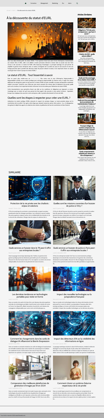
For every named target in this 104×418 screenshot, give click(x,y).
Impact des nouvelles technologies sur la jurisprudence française (74, 295)
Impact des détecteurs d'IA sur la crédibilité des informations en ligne (74, 340)
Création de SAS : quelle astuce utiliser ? (87, 55)
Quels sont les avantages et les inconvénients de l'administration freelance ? (87, 102)
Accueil (8, 10)
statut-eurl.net (35, 78)
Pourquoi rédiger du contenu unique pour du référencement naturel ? (87, 128)
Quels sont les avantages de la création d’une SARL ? (87, 79)
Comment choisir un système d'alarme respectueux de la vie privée (74, 384)
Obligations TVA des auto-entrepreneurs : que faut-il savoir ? (87, 32)
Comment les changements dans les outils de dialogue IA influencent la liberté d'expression (30, 340)
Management (44, 3)
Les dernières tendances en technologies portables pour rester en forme (29, 295)
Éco (63, 3)
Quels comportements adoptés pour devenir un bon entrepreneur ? (87, 153)
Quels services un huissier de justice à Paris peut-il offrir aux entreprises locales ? (74, 249)
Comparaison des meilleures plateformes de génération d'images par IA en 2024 (30, 384)
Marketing (55, 3)
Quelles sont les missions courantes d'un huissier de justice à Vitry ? (74, 204)
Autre (69, 3)
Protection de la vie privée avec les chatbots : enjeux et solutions (29, 204)
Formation (33, 3)
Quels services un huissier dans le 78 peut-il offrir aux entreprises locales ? (30, 249)
